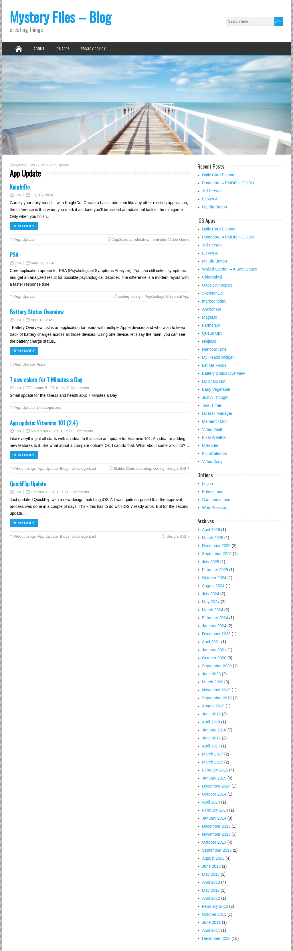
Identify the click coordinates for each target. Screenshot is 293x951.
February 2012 (215, 906)
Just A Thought (215, 397)
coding (123, 296)
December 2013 (216, 826)
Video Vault (212, 429)
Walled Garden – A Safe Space (229, 269)
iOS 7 (184, 468)
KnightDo (20, 186)
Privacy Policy (93, 49)
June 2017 (211, 738)
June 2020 (211, 674)
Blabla (119, 468)
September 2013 (217, 850)
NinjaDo (209, 341)
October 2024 (214, 577)
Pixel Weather (214, 437)
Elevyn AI (210, 199)
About (38, 49)
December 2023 (216, 634)
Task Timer (211, 405)
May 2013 (210, 874)
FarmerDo (211, 325)
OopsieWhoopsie (217, 285)
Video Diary (212, 461)
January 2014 (214, 818)
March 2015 (212, 762)
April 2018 (211, 722)
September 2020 (217, 666)
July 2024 (210, 593)
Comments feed (216, 499)
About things (25, 468)
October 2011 (214, 914)
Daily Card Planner (219, 175)
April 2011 (211, 930)
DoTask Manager (217, 413)
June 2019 (211, 714)
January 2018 (214, 730)
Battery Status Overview (37, 311)
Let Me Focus (214, 365)
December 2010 (216, 938)
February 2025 (215, 569)
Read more (23, 226)
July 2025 (210, 561)
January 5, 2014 (44, 388)
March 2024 (212, 609)
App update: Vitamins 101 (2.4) (44, 422)
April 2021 (211, 642)
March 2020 (212, 682)
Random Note (214, 349)
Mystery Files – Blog (60, 17)
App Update (25, 239)
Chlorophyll (212, 277)
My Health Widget (217, 357)
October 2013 (214, 842)
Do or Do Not (213, 381)
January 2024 (214, 626)
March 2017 (212, 754)
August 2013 (213, 858)
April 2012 (211, 898)
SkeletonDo (212, 293)
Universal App (177, 296)
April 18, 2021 (42, 320)
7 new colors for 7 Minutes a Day (46, 379)
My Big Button (214, 207)
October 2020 (214, 658)
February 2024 (215, 617)
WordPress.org (215, 507)
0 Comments (78, 388)
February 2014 (215, 810)
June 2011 (211, 922)
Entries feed (212, 491)
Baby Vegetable (216, 389)
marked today (214, 301)
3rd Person (211, 191)
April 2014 (211, 802)
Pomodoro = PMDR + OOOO (228, 183)
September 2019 (217, 698)
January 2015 (214, 778)
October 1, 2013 (44, 492)
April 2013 (211, 882)
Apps (41, 364)
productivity (139, 239)
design (136, 296)
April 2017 (211, 746)
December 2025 (216, 545)
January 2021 (214, 650)
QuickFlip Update (28, 483)
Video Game (178, 239)
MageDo (209, 317)
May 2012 (210, 890)
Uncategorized (49, 407)
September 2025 (217, 553)
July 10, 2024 (42, 195)
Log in (207, 483)
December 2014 (216, 786)
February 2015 (215, 770)
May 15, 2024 (42, 263)
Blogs (64, 468)
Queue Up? (212, 333)
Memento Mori (214, 421)
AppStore (120, 239)
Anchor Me (211, 309)
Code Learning (138, 468)
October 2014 (214, 794)
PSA (14, 254)
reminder (158, 239)
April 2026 (211, 529)
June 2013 (211, 866)
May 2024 (210, 601)
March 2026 (212, 537)
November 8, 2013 (46, 431)
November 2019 (216, 690)
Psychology (154, 296)
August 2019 (213, 706)
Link (18, 195)
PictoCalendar (214, 453)
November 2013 (216, 834)
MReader (210, 445)
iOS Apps (63, 49)
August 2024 (213, 585)
